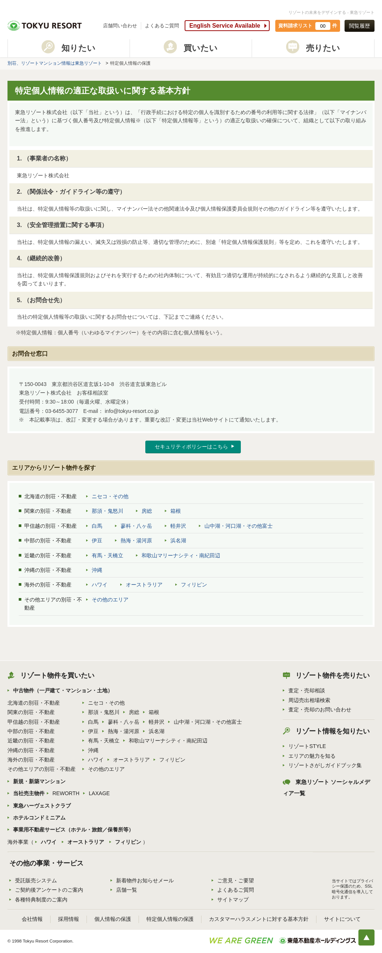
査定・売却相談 (306, 690)
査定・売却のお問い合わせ (319, 710)
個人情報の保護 (112, 919)
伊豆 (97, 540)
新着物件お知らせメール (145, 880)
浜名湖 (178, 540)
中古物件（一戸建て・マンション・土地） (63, 690)
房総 (147, 511)
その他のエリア (110, 600)
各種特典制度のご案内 (41, 900)
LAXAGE (99, 793)
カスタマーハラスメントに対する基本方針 (259, 919)
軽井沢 (178, 526)
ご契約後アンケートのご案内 (49, 890)
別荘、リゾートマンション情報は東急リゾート (54, 63)
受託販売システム (36, 880)
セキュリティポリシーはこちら (191, 447)
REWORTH (65, 793)
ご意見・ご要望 (235, 880)
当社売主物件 (29, 793)
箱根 (175, 511)
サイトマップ (233, 900)
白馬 (97, 526)
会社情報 (32, 919)
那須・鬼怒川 (107, 511)
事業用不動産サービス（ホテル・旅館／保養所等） (73, 830)
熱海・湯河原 (136, 540)
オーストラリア (144, 585)
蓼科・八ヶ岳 (136, 526)
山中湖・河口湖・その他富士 (238, 526)
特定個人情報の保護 (170, 919)
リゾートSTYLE (307, 746)
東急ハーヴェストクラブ (42, 806)
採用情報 (68, 919)
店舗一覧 (126, 890)
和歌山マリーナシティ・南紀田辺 (181, 555)
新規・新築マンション (39, 781)
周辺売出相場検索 (309, 700)
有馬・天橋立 (107, 555)
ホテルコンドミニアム (39, 818)
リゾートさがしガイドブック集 (325, 765)
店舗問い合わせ (120, 25)
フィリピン (194, 585)
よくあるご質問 (162, 25)
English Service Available (224, 25)
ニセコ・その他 (110, 496)
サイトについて (342, 919)
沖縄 (97, 570)
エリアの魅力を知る (312, 756)
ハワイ (99, 585)
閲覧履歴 (359, 26)
